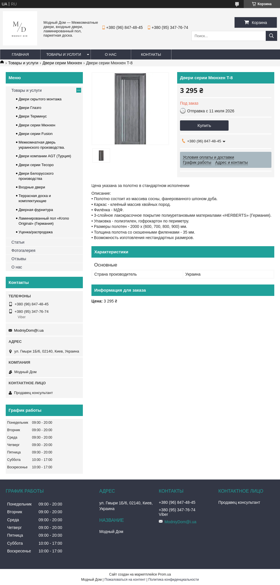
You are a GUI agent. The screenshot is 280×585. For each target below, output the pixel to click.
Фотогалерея (23, 250)
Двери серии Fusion (36, 134)
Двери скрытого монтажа (40, 99)
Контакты (151, 54)
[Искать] (271, 36)
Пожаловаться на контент (125, 580)
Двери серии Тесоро (36, 165)
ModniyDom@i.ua (29, 330)
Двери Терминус (33, 116)
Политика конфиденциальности (173, 580)
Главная (20, 54)
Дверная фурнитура (36, 210)
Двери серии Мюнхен (62, 63)
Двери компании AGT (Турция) (45, 156)
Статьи (17, 242)
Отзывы (18, 258)
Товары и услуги (63, 54)
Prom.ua (164, 574)
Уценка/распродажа (36, 232)
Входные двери (32, 187)
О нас (111, 54)
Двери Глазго (30, 108)
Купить (204, 125)
